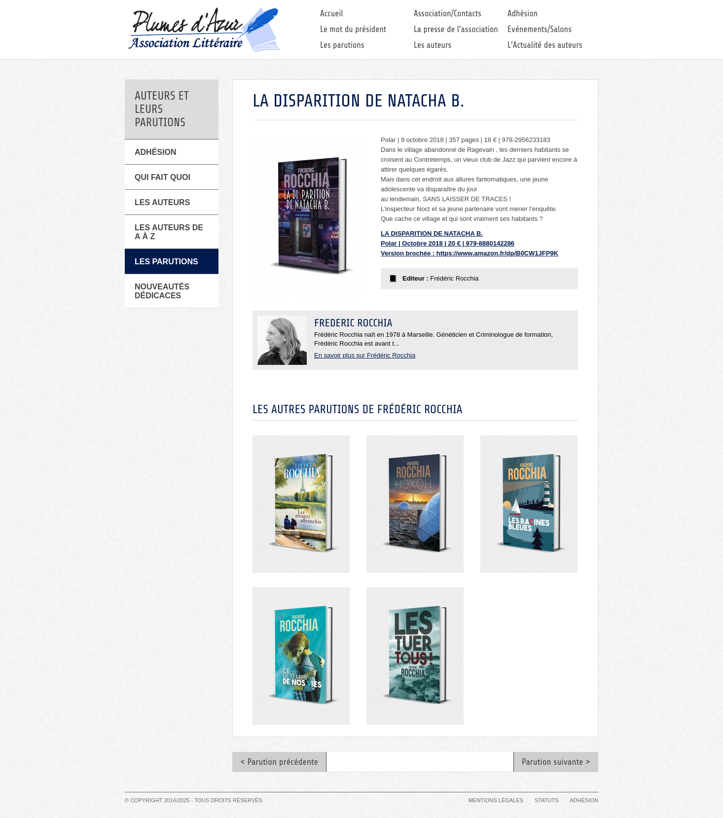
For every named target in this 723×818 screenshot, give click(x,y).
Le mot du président (353, 29)
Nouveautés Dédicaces (162, 291)
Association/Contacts (447, 13)
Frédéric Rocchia (353, 323)
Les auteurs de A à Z (169, 232)
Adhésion (522, 13)
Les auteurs (432, 45)
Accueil (331, 13)
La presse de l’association (456, 29)
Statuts (546, 800)
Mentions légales (496, 800)
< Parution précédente (279, 762)
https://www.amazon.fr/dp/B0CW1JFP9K (497, 253)
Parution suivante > (556, 762)
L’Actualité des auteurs (544, 45)
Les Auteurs (162, 202)
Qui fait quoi (162, 177)
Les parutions (342, 45)
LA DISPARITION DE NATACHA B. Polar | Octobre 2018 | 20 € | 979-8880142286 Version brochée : (447, 243)
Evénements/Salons (539, 29)
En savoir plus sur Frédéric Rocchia (364, 355)
